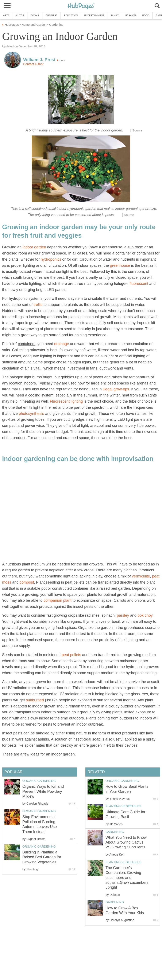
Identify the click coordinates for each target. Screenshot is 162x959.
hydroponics (51, 259)
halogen (120, 283)
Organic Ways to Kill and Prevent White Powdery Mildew (43, 791)
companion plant (57, 600)
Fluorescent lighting (66, 401)
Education (71, 15)
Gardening (114, 831)
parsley (123, 615)
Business (52, 15)
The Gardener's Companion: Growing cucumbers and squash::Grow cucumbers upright (126, 878)
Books (35, 15)
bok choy (145, 615)
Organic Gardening (122, 780)
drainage (61, 344)
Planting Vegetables (123, 806)
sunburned (35, 700)
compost (27, 582)
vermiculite (141, 576)
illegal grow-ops (116, 389)
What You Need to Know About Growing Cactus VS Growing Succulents (126, 842)
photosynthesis (31, 413)
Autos (20, 15)
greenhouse (120, 265)
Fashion (130, 15)
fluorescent (139, 283)
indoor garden (34, 247)
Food (145, 15)
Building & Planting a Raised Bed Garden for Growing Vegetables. (41, 857)
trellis (38, 305)
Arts (6, 15)
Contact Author (33, 64)
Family (115, 15)
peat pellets (71, 655)
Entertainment (94, 15)
